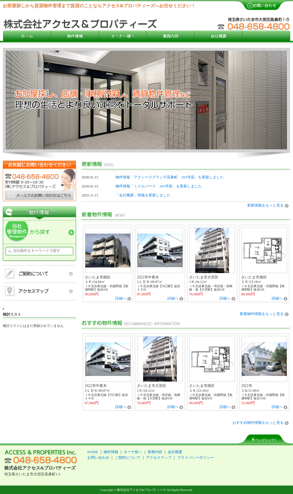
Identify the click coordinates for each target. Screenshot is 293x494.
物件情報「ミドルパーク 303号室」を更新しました (159, 186)
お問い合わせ (98, 457)
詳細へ (120, 298)
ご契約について (128, 457)
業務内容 (155, 452)
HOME (92, 452)
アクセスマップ (159, 457)
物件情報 (111, 452)
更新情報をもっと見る (265, 205)
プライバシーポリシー (195, 457)
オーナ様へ (133, 452)
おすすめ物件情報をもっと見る (258, 422)
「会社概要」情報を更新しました (143, 195)
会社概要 (175, 452)
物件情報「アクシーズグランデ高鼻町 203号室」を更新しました (170, 177)
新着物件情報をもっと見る (262, 314)
